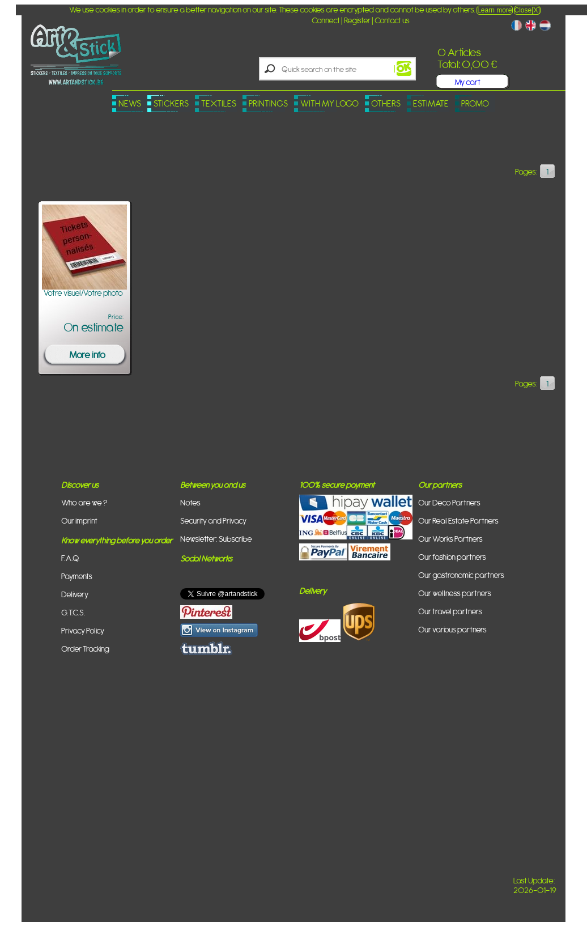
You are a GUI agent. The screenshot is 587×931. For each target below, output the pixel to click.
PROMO (475, 103)
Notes (190, 502)
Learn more (494, 10)
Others (386, 103)
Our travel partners (450, 611)
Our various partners (452, 629)
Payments (76, 576)
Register (357, 20)
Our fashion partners (452, 557)
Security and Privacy (213, 520)
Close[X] (527, 10)
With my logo (329, 103)
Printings (268, 103)
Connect (326, 20)
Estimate (431, 103)
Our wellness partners (454, 593)
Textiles (218, 103)
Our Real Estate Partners (458, 520)
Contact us (392, 20)
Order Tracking (85, 648)
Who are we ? (84, 502)
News (129, 103)
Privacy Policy (82, 630)
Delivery (74, 594)
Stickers (171, 103)
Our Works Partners (450, 538)
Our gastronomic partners (461, 575)
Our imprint (79, 520)
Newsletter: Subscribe (216, 538)
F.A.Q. (70, 558)
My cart (467, 82)
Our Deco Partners (449, 502)
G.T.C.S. (73, 612)
